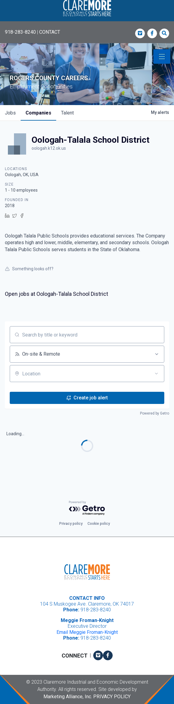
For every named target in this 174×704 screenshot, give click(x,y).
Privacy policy (71, 523)
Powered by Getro (154, 413)
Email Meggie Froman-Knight (87, 632)
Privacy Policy (112, 696)
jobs (10, 113)
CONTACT (49, 32)
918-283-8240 (20, 32)
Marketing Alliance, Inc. (67, 696)
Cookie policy (98, 523)
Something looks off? (29, 268)
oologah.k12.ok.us (49, 148)
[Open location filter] (156, 373)
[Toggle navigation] (161, 56)
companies (38, 113)
